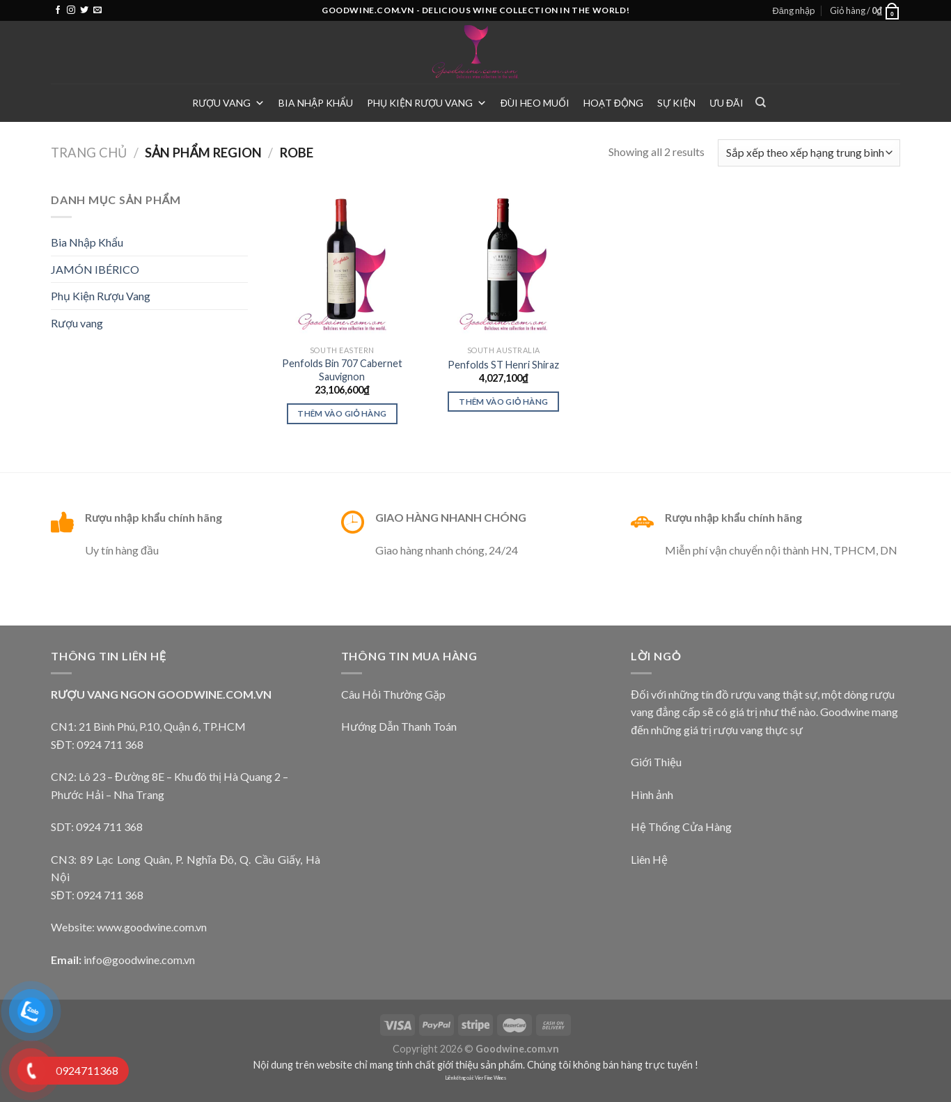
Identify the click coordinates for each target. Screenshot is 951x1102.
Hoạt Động (613, 103)
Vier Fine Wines (490, 1078)
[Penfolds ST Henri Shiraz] (503, 265)
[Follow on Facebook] (58, 10)
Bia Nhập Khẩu (315, 103)
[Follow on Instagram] (71, 10)
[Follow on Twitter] (84, 10)
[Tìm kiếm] (760, 102)
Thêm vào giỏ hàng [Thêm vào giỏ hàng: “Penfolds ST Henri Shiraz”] (503, 401)
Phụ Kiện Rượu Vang (427, 103)
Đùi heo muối (535, 103)
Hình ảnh (652, 794)
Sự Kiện (676, 103)
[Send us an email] (97, 10)
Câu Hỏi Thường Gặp (393, 694)
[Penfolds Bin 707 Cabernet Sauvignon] (342, 265)
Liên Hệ (649, 859)
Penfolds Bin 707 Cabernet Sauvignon (342, 369)
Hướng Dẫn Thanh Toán (399, 726)
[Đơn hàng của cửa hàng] (809, 152)
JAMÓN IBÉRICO (95, 269)
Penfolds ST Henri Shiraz (503, 365)
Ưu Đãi (726, 103)
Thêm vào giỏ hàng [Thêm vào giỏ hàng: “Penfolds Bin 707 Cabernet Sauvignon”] (341, 413)
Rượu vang (228, 103)
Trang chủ (89, 152)
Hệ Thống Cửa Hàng (681, 826)
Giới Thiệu (656, 761)
